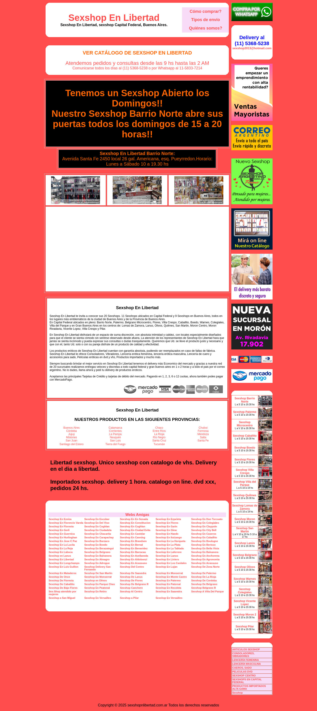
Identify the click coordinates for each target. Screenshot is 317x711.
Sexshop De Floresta (61, 580)
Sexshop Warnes (245, 578)
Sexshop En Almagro (96, 559)
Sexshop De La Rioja (203, 576)
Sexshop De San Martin (98, 573)
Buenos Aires (71, 427)
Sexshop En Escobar (96, 519)
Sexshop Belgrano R (203, 587)
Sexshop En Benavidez (134, 548)
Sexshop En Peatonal (97, 587)
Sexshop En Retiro (95, 591)
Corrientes (115, 431)
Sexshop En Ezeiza (60, 519)
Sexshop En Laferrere (169, 552)
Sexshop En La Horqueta (170, 541)
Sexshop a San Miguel (62, 598)
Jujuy (71, 434)
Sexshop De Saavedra (133, 573)
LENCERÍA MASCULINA (246, 663)
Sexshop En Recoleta (168, 587)
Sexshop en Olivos (95, 580)
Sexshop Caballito (245, 435)
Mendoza (203, 434)
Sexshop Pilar (245, 626)
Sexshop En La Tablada (170, 548)
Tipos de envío (205, 19)
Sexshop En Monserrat (169, 573)
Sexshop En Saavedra (169, 591)
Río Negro (159, 437)
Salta (203, 437)
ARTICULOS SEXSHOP (246, 649)
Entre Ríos (159, 431)
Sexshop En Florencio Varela (66, 522)
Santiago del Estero (72, 444)
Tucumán (159, 444)
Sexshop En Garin (166, 526)
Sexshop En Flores (167, 522)
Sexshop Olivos (244, 567)
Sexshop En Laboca (61, 552)
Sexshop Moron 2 (244, 614)
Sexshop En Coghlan (96, 526)
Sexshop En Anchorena (205, 555)
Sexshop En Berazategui (99, 548)
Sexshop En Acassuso (133, 563)
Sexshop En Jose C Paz (63, 541)
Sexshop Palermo (244, 412)
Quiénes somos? (205, 28)
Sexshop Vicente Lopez (245, 602)
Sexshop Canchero (131, 587)
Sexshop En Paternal (168, 584)
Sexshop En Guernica (62, 533)
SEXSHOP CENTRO (244, 675)
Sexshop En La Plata (168, 544)
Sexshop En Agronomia (205, 559)
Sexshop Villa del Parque (244, 483)
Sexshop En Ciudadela (98, 530)
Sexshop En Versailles (97, 598)
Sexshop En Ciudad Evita (135, 530)
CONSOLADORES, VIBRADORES (243, 654)
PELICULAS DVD (242, 671)
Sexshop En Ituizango (169, 537)
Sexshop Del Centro (132, 566)
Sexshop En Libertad (114, 18)
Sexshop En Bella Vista (205, 548)
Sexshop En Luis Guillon (63, 566)
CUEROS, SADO (242, 667)
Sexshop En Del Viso (96, 522)
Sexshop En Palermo (168, 580)
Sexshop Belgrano (245, 555)
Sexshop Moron (244, 519)
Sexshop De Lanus (131, 576)
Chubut (203, 427)
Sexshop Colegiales (244, 591)
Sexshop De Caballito (61, 584)
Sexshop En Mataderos (62, 573)
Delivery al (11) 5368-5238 (252, 40)
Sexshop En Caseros (203, 533)
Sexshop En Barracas (133, 552)
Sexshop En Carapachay (99, 537)
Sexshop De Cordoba (204, 580)
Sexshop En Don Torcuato (207, 519)
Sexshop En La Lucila (62, 544)
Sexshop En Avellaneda (134, 555)
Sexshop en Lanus (60, 555)
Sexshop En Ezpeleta (168, 519)
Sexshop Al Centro (131, 591)
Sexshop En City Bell (203, 530)
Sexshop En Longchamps (64, 563)
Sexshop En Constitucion (135, 522)
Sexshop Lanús (245, 543)
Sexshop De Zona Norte (205, 566)
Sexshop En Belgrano (97, 552)
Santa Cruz (159, 440)
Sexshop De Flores (131, 580)
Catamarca (115, 427)
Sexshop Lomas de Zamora (244, 507)
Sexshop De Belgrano (204, 584)
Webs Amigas (137, 515)
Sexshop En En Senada (134, 519)
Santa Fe (203, 440)
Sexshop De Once (59, 576)
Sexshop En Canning (132, 537)
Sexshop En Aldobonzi (133, 559)
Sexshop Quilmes (244, 495)
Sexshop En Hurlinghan (63, 537)
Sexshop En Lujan (166, 566)
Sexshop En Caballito (204, 537)
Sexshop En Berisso (203, 544)
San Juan (71, 440)
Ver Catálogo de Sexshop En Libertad (137, 53)
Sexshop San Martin (244, 530)
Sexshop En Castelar (132, 533)
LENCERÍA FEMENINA (245, 660)
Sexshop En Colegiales (205, 522)
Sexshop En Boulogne (204, 541)
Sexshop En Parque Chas (99, 584)
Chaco (159, 427)
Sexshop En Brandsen (133, 541)
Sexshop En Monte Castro (171, 576)
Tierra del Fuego (115, 444)
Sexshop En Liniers (167, 559)
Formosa (203, 431)
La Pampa (115, 434)
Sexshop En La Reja (61, 548)
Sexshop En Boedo (95, 544)
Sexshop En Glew (166, 530)
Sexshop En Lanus (167, 555)
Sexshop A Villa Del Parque (207, 591)
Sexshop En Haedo (167, 533)
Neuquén (115, 437)
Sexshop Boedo (244, 447)
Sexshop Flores (245, 459)
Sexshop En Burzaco (96, 541)
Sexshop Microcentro (245, 424)
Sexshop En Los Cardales (171, 563)
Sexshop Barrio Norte (245, 400)
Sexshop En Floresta (61, 526)
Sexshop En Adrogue (97, 563)
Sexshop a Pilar (129, 598)
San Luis (115, 440)
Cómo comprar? (205, 11)
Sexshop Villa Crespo (245, 471)
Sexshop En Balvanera (205, 552)
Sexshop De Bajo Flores (63, 587)
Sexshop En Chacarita (97, 533)
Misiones (71, 437)
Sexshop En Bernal (131, 544)
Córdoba (71, 431)
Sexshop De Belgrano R (134, 584)
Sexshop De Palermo (203, 573)
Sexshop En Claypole (204, 526)
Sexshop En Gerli (59, 530)
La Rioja (159, 434)
